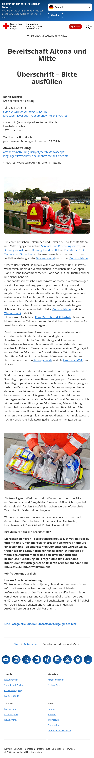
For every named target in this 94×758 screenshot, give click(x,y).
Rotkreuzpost (11, 714)
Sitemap (52, 714)
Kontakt (52, 709)
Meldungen (10, 709)
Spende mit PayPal (13, 685)
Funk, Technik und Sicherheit (53, 317)
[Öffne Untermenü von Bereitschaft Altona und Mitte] (47, 35)
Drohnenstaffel (45, 258)
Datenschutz (54, 725)
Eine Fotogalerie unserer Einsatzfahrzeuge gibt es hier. (40, 624)
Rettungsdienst (13, 250)
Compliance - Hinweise (59, 730)
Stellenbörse (54, 685)
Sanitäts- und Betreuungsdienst (60, 246)
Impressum (53, 719)
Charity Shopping (13, 690)
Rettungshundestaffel (45, 250)
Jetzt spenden (11, 679)
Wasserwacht (12, 313)
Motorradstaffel (78, 258)
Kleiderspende (11, 695)
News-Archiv (10, 719)
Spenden (75, 26)
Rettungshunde (42, 360)
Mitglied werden (56, 679)
